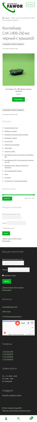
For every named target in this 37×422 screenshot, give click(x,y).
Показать (7, 198)
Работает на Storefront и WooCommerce (16, 411)
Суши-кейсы (8, 148)
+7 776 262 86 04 (7, 359)
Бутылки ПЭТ (8, 141)
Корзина (29, 417)
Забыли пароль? (7, 239)
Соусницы (7, 177)
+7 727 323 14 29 (7, 352)
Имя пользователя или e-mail (11, 214)
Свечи (6, 174)
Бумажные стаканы (10, 138)
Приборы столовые (10, 131)
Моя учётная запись (6, 418)
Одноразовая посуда (11, 128)
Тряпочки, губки (9, 151)
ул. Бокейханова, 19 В (9, 307)
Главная (7, 18)
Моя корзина (6, 241)
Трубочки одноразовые (11, 145)
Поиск (18, 418)
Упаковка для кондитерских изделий (16, 135)
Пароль (4, 223)
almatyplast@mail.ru (14, 316)
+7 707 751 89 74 (7, 354)
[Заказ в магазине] (13, 44)
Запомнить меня (8, 228)
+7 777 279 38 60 (7, 357)
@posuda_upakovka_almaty (11, 395)
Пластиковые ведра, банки (13, 171)
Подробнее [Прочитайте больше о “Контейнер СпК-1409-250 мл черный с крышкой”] (18, 99)
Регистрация (17, 239)
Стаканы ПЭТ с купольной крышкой (15, 181)
